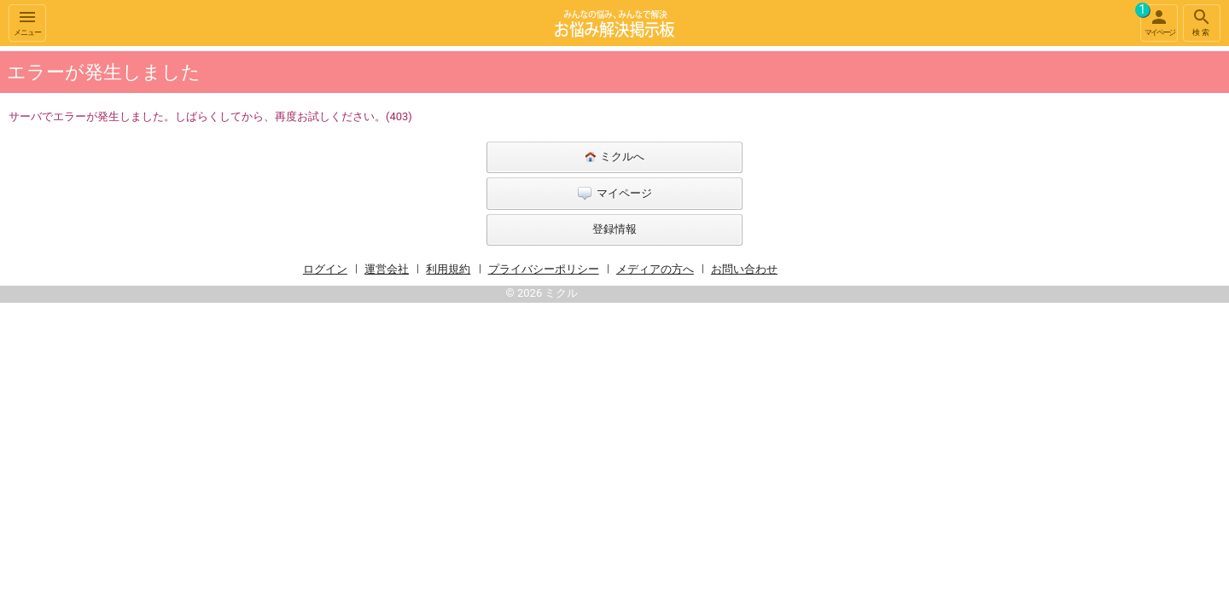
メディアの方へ (655, 269)
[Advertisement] (990, 302)
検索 (1201, 22)
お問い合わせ (744, 269)
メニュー (27, 22)
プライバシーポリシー (543, 269)
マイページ (1157, 20)
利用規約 (448, 269)
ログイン (325, 269)
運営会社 (386, 269)
